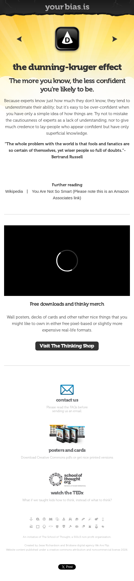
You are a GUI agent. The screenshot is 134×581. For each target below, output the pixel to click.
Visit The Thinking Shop (67, 346)
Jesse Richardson (49, 545)
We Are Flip (102, 545)
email (77, 411)
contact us (67, 393)
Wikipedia (14, 191)
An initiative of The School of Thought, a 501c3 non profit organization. (67, 537)
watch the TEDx (67, 482)
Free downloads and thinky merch (67, 304)
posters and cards (67, 437)
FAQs (73, 407)
